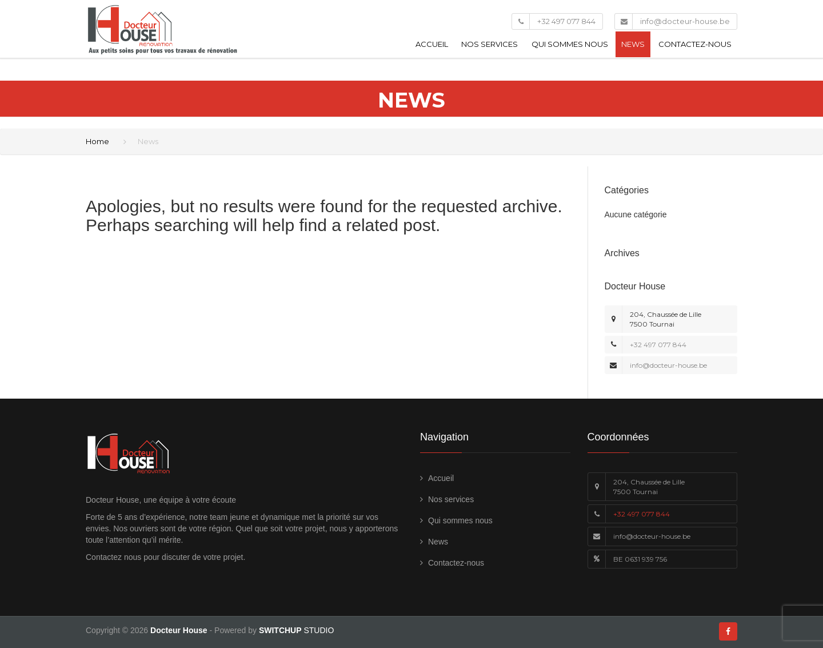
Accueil (432, 44)
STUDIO (296, 630)
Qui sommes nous (570, 44)
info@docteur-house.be (685, 21)
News (633, 44)
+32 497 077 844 (566, 21)
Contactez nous (113, 557)
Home (97, 141)
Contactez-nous (695, 44)
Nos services (489, 44)
